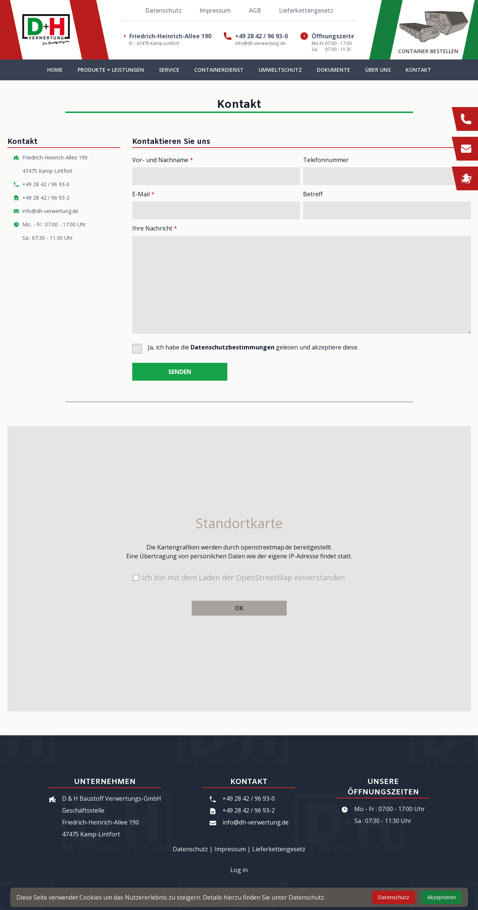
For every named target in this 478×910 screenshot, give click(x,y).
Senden (179, 372)
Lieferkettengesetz (306, 10)
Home (55, 69)
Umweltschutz (280, 69)
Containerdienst (219, 69)
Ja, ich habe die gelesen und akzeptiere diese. (253, 347)
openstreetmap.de (266, 547)
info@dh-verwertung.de (260, 43)
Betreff (313, 194)
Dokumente (333, 69)
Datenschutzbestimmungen (232, 347)
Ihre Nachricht (154, 228)
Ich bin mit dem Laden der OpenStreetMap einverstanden (243, 577)
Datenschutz (163, 10)
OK (239, 608)
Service (169, 69)
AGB (255, 10)
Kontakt (418, 69)
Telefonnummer (326, 160)
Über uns (378, 69)
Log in (239, 870)
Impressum (215, 10)
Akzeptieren (441, 897)
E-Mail (143, 194)
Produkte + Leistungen (111, 69)
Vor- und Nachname (162, 160)
